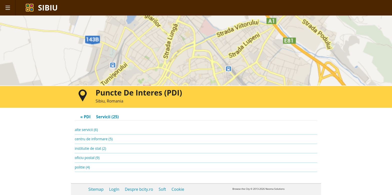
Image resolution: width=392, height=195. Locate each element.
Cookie (178, 189)
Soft (162, 189)
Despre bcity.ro (139, 189)
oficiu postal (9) (87, 157)
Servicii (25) (107, 117)
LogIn (114, 189)
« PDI (85, 117)
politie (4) (82, 167)
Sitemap (96, 189)
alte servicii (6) (86, 129)
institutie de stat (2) (90, 148)
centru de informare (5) (93, 138)
